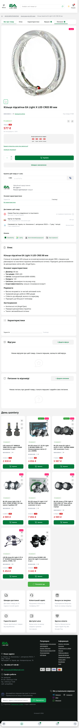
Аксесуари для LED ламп (28, 16)
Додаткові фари (44, 653)
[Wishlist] (21, 424)
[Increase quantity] (11, 157)
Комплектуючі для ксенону (48, 644)
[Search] (62, 6)
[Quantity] (7, 158)
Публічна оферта (63, 653)
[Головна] (22, 724)
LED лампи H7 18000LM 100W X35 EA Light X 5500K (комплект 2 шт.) (12, 447)
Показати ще (39, 584)
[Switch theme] (69, 6)
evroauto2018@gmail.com (14, 670)
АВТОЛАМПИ (44, 646)
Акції (59, 664)
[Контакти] (75, 724)
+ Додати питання (62, 378)
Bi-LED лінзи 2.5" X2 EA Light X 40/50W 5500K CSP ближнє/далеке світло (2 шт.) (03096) (38, 448)
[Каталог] (4, 724)
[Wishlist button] (68, 121)
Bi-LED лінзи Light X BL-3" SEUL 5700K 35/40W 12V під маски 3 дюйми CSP (12, 503)
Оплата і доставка (63, 644)
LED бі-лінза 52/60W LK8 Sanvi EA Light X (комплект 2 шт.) (38, 559)
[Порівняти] (57, 724)
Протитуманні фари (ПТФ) (47, 651)
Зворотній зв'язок (63, 655)
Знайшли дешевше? (10, 149)
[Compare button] (72, 121)
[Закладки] (39, 724)
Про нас (60, 651)
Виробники (61, 662)
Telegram (57, 695)
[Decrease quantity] (11, 159)
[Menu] (4, 6)
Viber (55, 698)
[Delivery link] (73, 214)
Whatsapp (57, 701)
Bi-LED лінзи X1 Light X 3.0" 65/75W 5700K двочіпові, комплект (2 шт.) (38, 503)
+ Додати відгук (63, 342)
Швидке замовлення (38, 165)
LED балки (43, 655)
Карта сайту (62, 659)
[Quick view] (21, 420)
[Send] (70, 178)
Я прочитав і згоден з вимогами (20, 704)
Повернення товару (64, 657)
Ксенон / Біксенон (45, 648)
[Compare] (21, 428)
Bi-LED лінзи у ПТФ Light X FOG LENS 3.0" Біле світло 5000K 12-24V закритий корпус (63, 504)
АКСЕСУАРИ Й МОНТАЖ (12, 16)
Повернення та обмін (64, 648)
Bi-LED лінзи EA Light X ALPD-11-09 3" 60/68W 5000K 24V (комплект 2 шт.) (64, 447)
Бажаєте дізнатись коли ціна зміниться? (16, 146)
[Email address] (16, 700)
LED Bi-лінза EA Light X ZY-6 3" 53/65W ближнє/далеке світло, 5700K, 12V (13, 559)
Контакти (61, 646)
